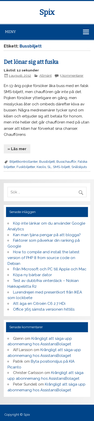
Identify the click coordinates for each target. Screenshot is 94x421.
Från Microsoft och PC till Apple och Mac (49, 269)
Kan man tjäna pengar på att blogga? (47, 235)
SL (49, 167)
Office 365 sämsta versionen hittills (43, 309)
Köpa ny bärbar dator (32, 275)
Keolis (41, 167)
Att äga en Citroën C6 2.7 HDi (39, 303)
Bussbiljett (47, 161)
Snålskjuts (79, 167)
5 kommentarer (71, 75)
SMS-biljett (61, 167)
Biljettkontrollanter (24, 161)
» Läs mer (17, 149)
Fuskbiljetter (26, 167)
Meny (10, 31)
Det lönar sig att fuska (31, 62)
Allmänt (45, 75)
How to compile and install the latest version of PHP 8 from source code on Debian (43, 258)
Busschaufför (66, 161)
